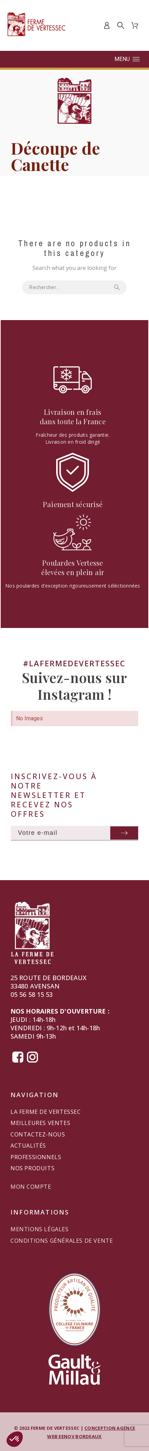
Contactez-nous (37, 1134)
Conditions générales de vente (61, 1240)
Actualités (28, 1145)
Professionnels (35, 1157)
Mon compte (30, 1186)
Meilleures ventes (40, 1123)
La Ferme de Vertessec (45, 1112)
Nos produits (32, 1168)
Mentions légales (39, 1229)
